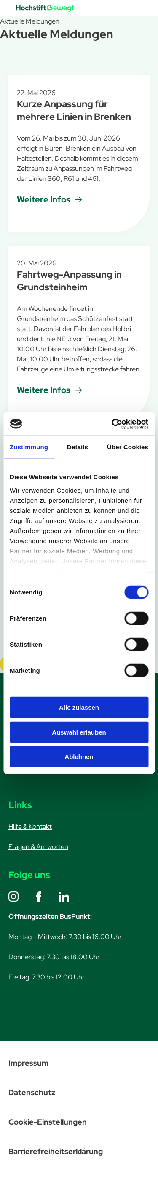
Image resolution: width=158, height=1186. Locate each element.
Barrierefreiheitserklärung (55, 1151)
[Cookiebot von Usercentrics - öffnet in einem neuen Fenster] (112, 423)
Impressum (28, 1063)
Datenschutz (31, 1092)
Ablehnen (78, 756)
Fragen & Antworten (38, 846)
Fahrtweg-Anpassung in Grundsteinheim (69, 280)
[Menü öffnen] (134, 8)
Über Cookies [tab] (127, 447)
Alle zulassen (79, 707)
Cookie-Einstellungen (47, 1122)
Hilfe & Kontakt (30, 826)
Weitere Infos (43, 199)
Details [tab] (77, 447)
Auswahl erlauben (79, 731)
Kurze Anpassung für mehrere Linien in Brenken (74, 110)
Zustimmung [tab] (29, 447)
